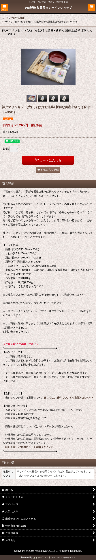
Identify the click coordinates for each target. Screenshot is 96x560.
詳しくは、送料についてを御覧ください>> (68, 397)
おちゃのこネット (42, 557)
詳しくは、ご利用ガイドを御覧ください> (29, 446)
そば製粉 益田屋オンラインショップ (48, 7)
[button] (4, 7)
